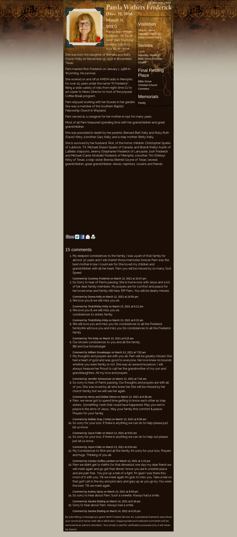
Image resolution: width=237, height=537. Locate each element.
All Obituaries (156, 2)
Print (168, 2)
